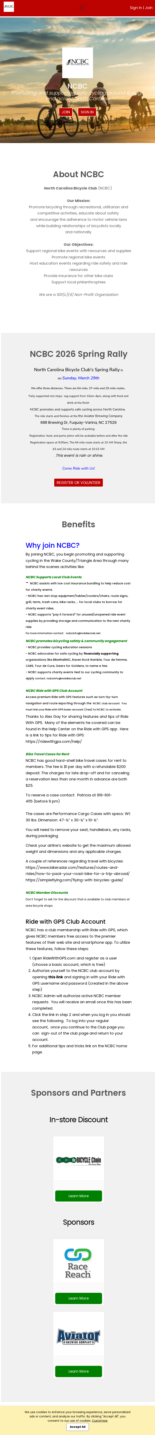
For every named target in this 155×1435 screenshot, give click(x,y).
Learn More (79, 1195)
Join (149, 7)
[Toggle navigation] (82, 8)
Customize (100, 1421)
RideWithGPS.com (59, 958)
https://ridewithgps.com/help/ (54, 741)
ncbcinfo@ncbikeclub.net (83, 633)
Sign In (136, 7)
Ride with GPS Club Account (66, 922)
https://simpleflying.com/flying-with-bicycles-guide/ (74, 880)
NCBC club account (106, 703)
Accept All (77, 1427)
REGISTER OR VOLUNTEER (78, 482)
